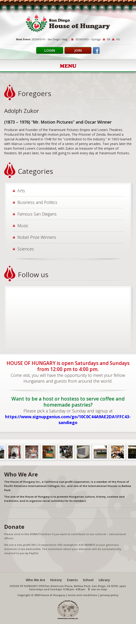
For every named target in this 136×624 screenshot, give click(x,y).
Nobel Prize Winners (36, 237)
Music (23, 225)
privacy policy (109, 595)
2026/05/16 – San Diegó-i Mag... (50, 39)
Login (49, 50)
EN (108, 39)
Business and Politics (37, 202)
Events (72, 580)
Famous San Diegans (37, 214)
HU (118, 39)
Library (104, 580)
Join (78, 50)
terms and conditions (82, 595)
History (56, 580)
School (88, 580)
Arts (21, 190)
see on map (99, 589)
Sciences (25, 248)
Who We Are (35, 580)
